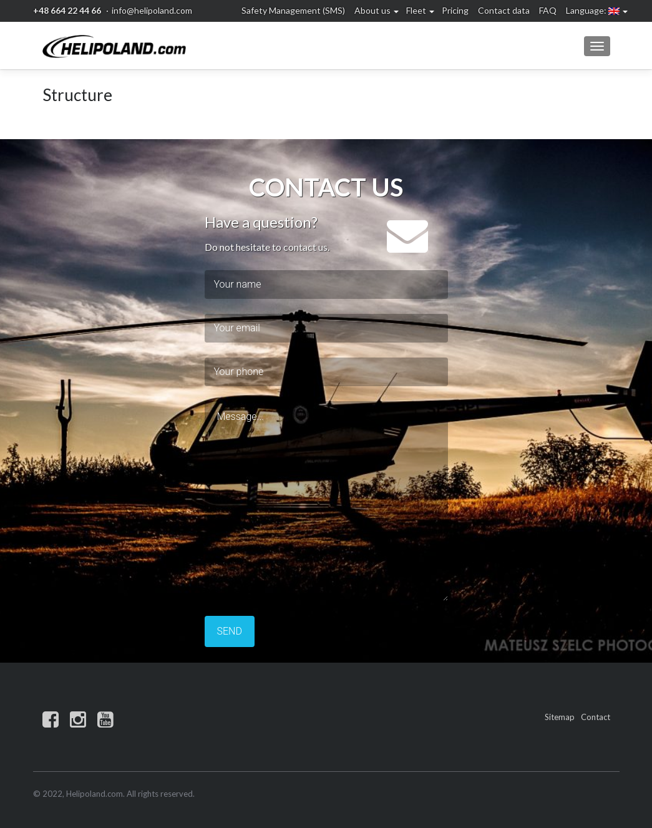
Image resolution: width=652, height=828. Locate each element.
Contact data (504, 10)
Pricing (455, 10)
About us (372, 10)
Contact (595, 717)
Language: (593, 10)
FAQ (548, 10)
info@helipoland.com (152, 10)
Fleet (416, 10)
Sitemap (560, 717)
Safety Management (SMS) (293, 10)
